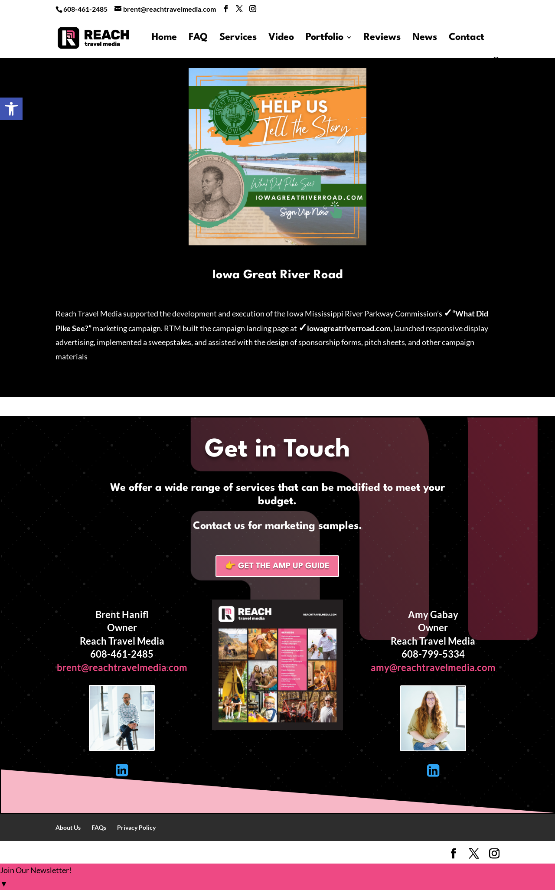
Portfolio (324, 38)
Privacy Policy (136, 827)
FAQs (98, 827)
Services (238, 38)
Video (281, 38)
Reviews (382, 38)
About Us (68, 827)
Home (164, 38)
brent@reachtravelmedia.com (122, 667)
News (424, 38)
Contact (466, 38)
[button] (11, 109)
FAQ (198, 38)
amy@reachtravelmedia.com (433, 667)
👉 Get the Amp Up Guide (277, 566)
